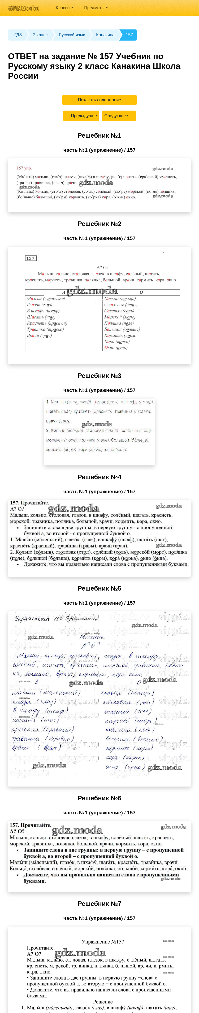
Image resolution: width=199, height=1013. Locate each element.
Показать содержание (99, 100)
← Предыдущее (81, 115)
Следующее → (118, 115)
